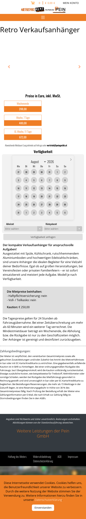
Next (78, 67)
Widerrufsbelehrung (42, 456)
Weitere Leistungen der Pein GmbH (43, 433)
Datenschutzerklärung (43, 461)
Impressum (73, 456)
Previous (7, 67)
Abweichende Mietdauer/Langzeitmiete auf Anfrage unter (36, 145)
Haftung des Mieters (17, 456)
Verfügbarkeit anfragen (43, 237)
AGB (59, 456)
